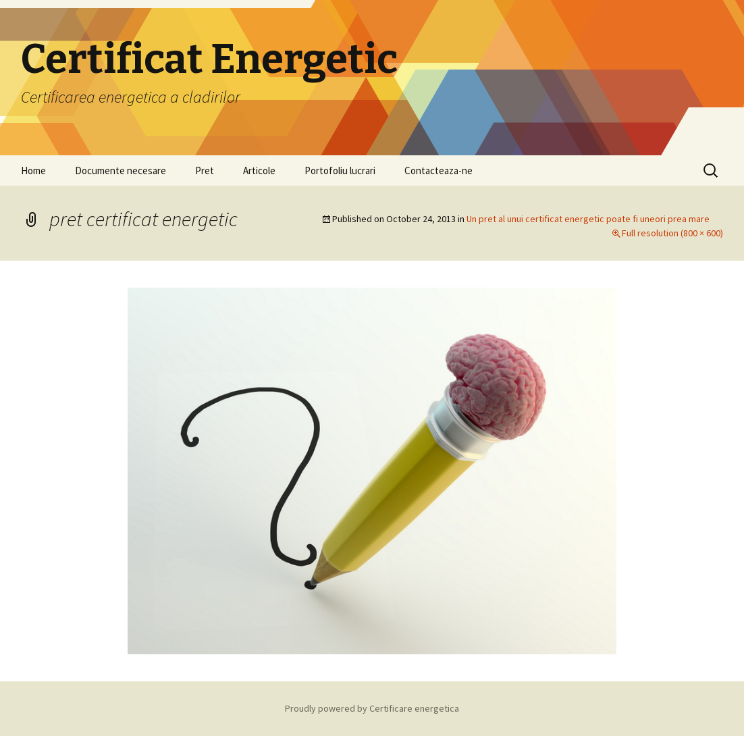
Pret (204, 170)
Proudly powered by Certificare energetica (372, 708)
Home (33, 170)
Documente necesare (120, 170)
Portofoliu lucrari (339, 170)
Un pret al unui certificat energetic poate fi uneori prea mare (588, 219)
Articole (259, 170)
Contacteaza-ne (438, 170)
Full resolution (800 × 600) (672, 233)
